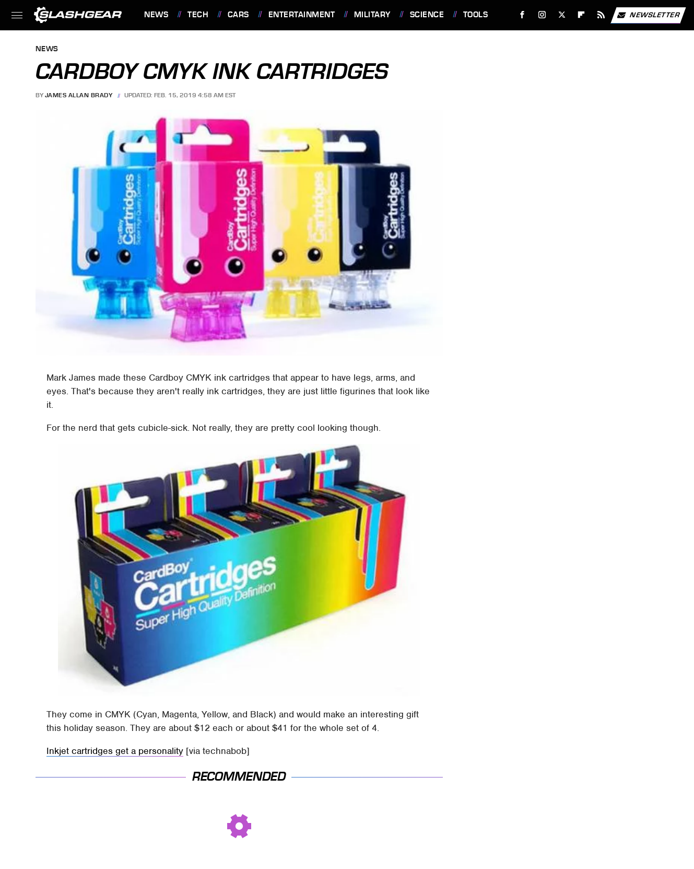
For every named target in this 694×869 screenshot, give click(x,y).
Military (372, 14)
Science (427, 14)
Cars (238, 14)
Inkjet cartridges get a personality (114, 751)
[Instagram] (542, 15)
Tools (475, 14)
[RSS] (601, 15)
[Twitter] (561, 15)
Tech (197, 14)
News (156, 14)
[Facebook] (522, 15)
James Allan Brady (79, 95)
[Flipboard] (581, 15)
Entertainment (301, 14)
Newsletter (648, 15)
